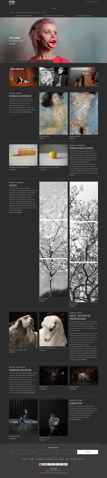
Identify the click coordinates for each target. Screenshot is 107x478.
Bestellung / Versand (51, 459)
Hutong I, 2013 (43, 387)
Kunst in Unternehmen (83, 16)
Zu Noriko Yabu (26, 112)
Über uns (25, 459)
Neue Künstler (14, 62)
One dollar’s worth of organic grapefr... (49, 167)
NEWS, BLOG (36, 12)
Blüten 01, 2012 (43, 299)
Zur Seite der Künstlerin (15, 212)
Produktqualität (40, 459)
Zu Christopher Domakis (28, 393)
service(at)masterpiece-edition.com (59, 473)
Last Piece (41, 62)
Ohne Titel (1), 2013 (14, 436)
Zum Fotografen (82, 359)
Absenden (87, 452)
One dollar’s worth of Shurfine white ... (19, 167)
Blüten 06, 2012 (74, 304)
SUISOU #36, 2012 (44, 136)
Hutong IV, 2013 (74, 387)
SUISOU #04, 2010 (75, 136)
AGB (67, 459)
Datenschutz (73, 459)
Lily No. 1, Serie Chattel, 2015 (47, 348)
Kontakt (31, 459)
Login (88, 1)
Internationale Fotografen (53, 16)
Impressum (81, 459)
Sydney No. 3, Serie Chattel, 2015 (18, 350)
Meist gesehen (24, 62)
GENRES (18, 12)
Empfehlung (33, 62)
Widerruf (61, 459)
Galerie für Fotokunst (24, 16)
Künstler (12, 12)
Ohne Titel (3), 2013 (44, 438)
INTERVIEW (49, 62)
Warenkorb (94, 1)
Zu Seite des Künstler (75, 419)
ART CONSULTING (26, 12)
